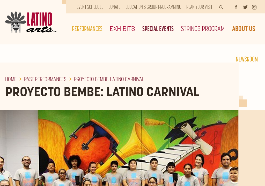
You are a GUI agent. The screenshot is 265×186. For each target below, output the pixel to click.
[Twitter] (245, 6)
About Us (243, 28)
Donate (114, 6)
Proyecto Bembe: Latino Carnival (109, 79)
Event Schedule (90, 6)
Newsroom (247, 59)
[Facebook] (236, 6)
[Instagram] (254, 6)
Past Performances (45, 79)
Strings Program (203, 28)
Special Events (158, 28)
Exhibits (122, 28)
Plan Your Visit (199, 6)
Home (11, 79)
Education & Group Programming (153, 6)
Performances (87, 28)
